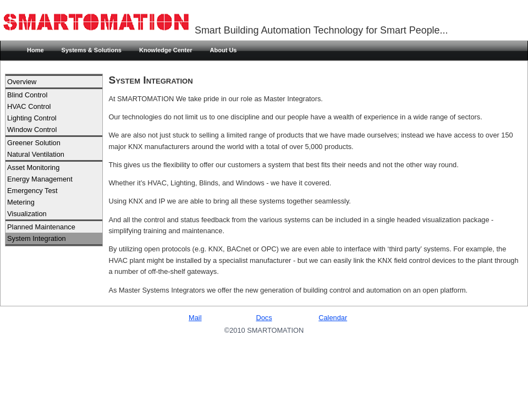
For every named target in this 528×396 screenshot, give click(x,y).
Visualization (27, 214)
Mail (195, 318)
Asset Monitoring (33, 167)
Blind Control (27, 95)
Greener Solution (34, 143)
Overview (21, 82)
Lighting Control (32, 118)
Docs (264, 318)
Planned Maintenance (41, 227)
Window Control (32, 129)
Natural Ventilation (35, 154)
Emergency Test (32, 190)
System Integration (36, 238)
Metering (21, 202)
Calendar (332, 318)
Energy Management (40, 179)
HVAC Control (29, 106)
